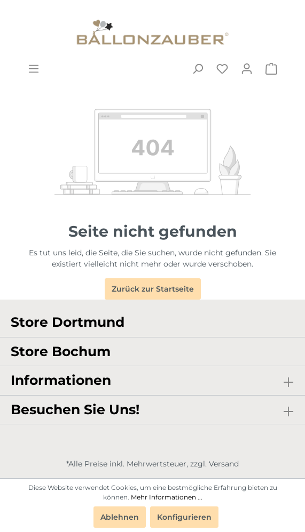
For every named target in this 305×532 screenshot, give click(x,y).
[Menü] (33, 69)
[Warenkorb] (271, 69)
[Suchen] (197, 69)
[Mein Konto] (246, 69)
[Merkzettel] (222, 69)
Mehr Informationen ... (166, 497)
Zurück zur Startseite (153, 289)
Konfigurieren (184, 517)
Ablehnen (119, 517)
